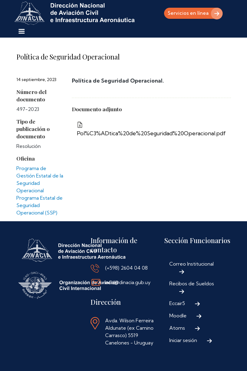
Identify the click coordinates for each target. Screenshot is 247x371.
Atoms (177, 328)
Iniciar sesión (183, 340)
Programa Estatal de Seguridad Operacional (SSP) (39, 205)
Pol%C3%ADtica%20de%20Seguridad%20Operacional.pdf (151, 133)
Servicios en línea (187, 13)
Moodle (178, 315)
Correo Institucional (191, 264)
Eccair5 (177, 303)
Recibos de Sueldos (191, 283)
